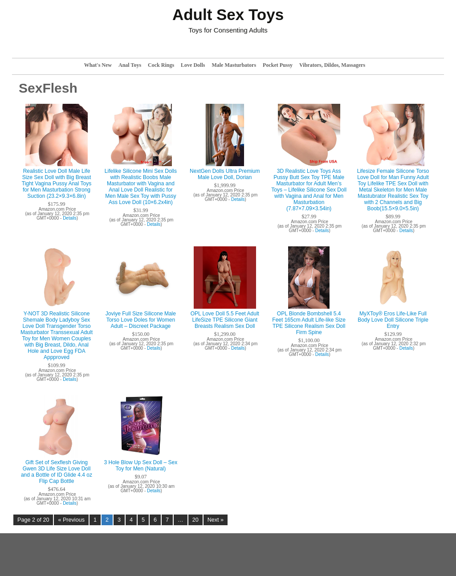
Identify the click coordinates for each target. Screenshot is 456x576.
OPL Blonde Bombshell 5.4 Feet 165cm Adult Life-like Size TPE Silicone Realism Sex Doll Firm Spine (309, 322)
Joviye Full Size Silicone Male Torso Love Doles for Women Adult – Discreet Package (141, 319)
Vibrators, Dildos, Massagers (332, 65)
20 (195, 520)
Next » (216, 520)
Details (70, 218)
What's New (98, 65)
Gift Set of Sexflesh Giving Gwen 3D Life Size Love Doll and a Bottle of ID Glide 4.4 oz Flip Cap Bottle (56, 471)
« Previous (71, 520)
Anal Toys (129, 65)
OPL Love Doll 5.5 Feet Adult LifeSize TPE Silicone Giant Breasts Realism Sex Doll (225, 319)
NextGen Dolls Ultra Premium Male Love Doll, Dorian (225, 174)
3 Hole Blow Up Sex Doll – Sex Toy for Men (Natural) (141, 465)
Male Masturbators (234, 65)
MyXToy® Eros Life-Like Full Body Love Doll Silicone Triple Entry (393, 319)
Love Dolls (193, 65)
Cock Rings (161, 65)
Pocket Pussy (278, 65)
